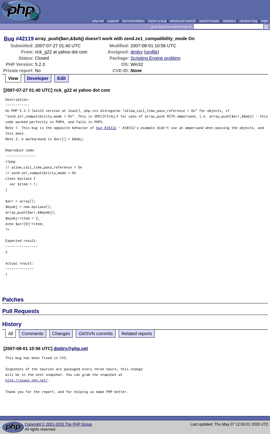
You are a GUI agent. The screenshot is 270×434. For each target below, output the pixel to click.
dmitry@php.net (71, 348)
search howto (209, 21)
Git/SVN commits (96, 333)
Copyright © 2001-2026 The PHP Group (58, 424)
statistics (229, 21)
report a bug (157, 21)
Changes (61, 333)
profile (151, 51)
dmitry (136, 51)
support (113, 21)
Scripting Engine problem (155, 58)
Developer (38, 78)
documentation (133, 21)
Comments (32, 333)
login (264, 21)
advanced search (182, 21)
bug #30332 (106, 128)
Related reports (136, 333)
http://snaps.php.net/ (26, 380)
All (10, 333)
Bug (9, 38)
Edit (61, 78)
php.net (98, 21)
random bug (249, 21)
